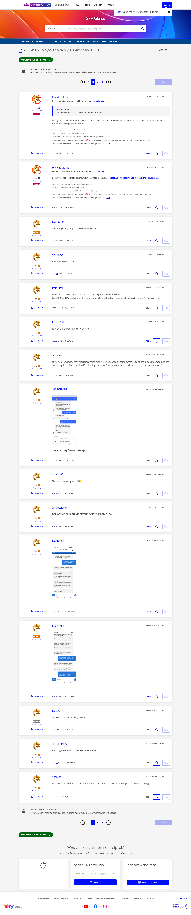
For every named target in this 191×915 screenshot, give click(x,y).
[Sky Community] (37, 5)
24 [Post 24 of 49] (57, 493)
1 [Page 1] (88, 82)
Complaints (124, 899)
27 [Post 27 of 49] (57, 696)
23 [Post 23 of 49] (57, 460)
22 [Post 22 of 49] (57, 375)
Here (108, 144)
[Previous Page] (82, 82)
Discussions (61, 4)
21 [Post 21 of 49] (57, 341)
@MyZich (59, 109)
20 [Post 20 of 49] (57, 308)
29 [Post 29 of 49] (57, 763)
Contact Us (137, 899)
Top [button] (185, 898)
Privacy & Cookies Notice (82, 899)
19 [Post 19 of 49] (57, 274)
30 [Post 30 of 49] (57, 797)
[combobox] (101, 28)
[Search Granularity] (54, 28)
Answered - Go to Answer (36, 59)
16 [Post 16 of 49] (57, 153)
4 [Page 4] (102, 82)
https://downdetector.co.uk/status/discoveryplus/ (134, 177)
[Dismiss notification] (169, 12)
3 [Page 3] (97, 82)
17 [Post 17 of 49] (57, 207)
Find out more (98, 101)
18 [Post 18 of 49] (57, 241)
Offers (110, 4)
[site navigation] (20, 4)
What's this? (37, 111)
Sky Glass (95, 18)
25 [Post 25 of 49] (57, 526)
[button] (168, 96)
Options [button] (163, 50)
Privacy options (43, 899)
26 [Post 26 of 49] (57, 611)
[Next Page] (108, 82)
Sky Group (150, 899)
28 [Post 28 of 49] (57, 730)
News (76, 4)
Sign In (167, 5)
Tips (87, 4)
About (98, 4)
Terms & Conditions (61, 899)
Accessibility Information (105, 899)
